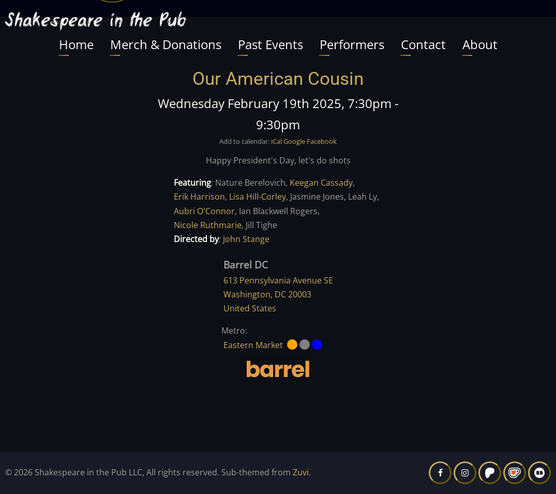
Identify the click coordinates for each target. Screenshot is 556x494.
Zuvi (301, 472)
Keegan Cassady (321, 182)
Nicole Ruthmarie (208, 225)
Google (294, 141)
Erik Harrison (199, 196)
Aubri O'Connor (204, 211)
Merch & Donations (165, 44)
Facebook (322, 141)
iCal (276, 141)
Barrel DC (245, 265)
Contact (423, 44)
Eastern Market (253, 345)
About (480, 44)
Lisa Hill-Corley (257, 196)
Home (76, 44)
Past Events (270, 44)
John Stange (246, 239)
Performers (352, 44)
